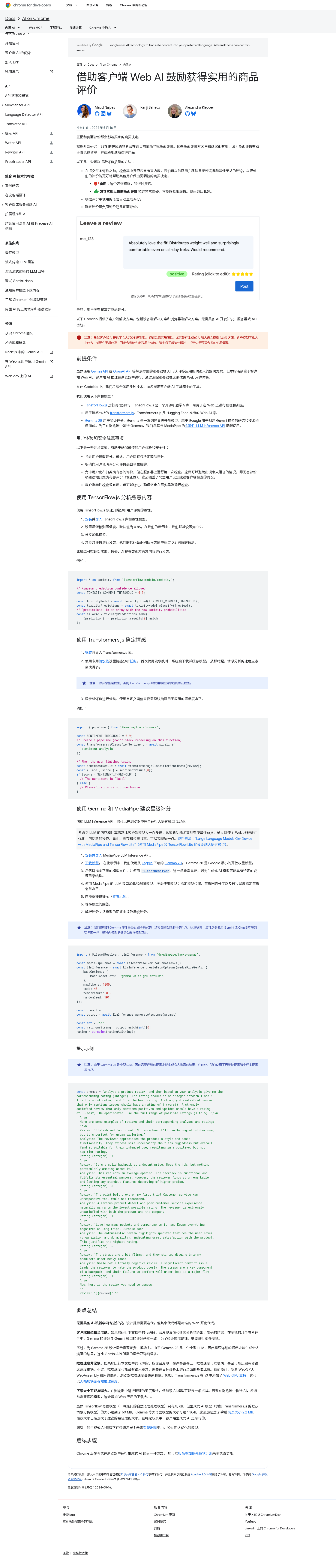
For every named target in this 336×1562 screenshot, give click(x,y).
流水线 (104, 661)
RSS (247, 1535)
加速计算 (76, 28)
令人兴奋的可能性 (134, 338)
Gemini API (99, 371)
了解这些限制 (177, 343)
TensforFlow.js (96, 405)
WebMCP (35, 28)
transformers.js (122, 413)
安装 (88, 519)
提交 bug (69, 1515)
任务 (133, 661)
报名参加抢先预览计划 (195, 1453)
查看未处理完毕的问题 (78, 1521)
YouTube (250, 1521)
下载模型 (92, 863)
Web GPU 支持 (234, 1375)
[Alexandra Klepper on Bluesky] (193, 115)
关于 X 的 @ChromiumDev (262, 1515)
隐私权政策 (80, 1553)
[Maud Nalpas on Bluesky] (109, 115)
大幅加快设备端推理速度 (99, 1381)
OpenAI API (122, 371)
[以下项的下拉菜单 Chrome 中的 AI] (116, 27)
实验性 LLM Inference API (205, 426)
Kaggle (147, 863)
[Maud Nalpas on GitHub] (97, 115)
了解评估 (56, 28)
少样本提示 (250, 1065)
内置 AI (127, 64)
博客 (109, 5)
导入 (98, 519)
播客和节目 (161, 1535)
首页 (79, 64)
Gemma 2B (93, 421)
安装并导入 (93, 855)
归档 (157, 1528)
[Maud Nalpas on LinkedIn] (103, 115)
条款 (66, 1553)
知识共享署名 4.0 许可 (134, 1474)
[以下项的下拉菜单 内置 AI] (20, 27)
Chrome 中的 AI (100, 28)
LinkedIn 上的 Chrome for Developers (270, 1528)
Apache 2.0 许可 (201, 1474)
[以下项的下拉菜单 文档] (77, 5)
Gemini (229, 927)
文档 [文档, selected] (69, 5)
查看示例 (119, 897)
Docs (10, 18)
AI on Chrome (36, 18)
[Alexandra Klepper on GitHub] (187, 115)
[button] (28, 105)
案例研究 (92, 5)
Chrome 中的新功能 (133, 5)
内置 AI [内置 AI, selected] (10, 28)
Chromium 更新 (164, 1515)
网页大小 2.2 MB (240, 1412)
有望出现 (150, 1428)
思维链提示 (232, 1065)
